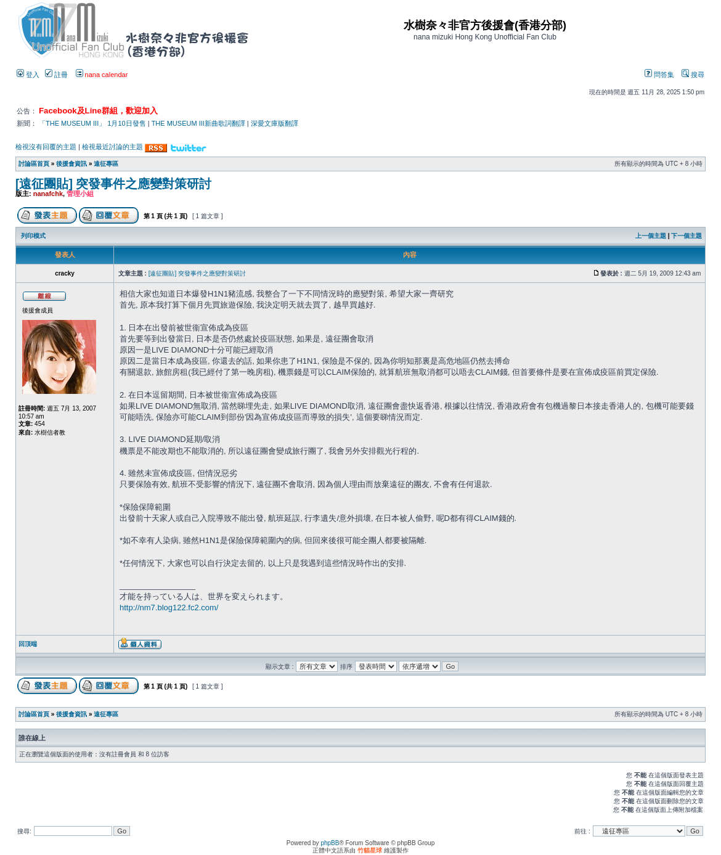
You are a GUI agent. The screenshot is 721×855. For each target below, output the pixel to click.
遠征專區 (106, 163)
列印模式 (33, 235)
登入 (28, 74)
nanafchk (48, 193)
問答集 (659, 74)
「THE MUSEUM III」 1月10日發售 (92, 123)
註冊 (56, 74)
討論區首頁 (33, 163)
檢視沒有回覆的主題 (45, 146)
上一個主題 (650, 235)
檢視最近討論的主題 (112, 146)
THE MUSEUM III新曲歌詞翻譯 (198, 123)
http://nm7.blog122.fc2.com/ (169, 607)
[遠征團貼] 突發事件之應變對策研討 (113, 183)
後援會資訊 (71, 163)
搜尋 (693, 74)
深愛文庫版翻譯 (274, 123)
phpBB (329, 843)
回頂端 (27, 643)
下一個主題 (686, 235)
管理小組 (80, 193)
